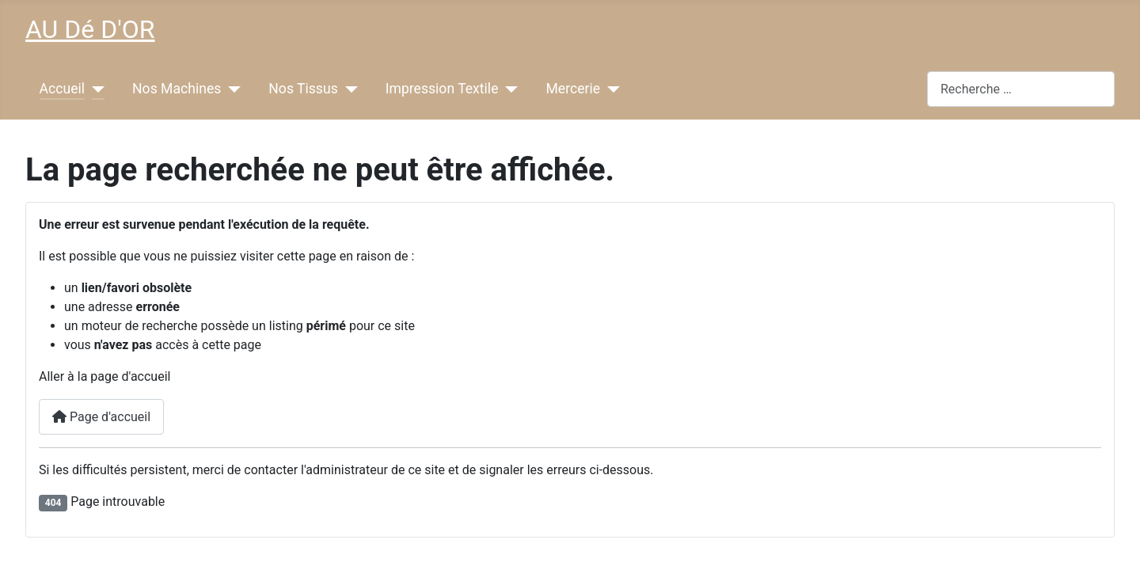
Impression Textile (442, 89)
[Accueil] (94, 88)
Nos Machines (176, 89)
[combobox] (1021, 89)
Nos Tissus (302, 89)
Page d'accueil (101, 416)
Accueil (62, 89)
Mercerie (572, 89)
